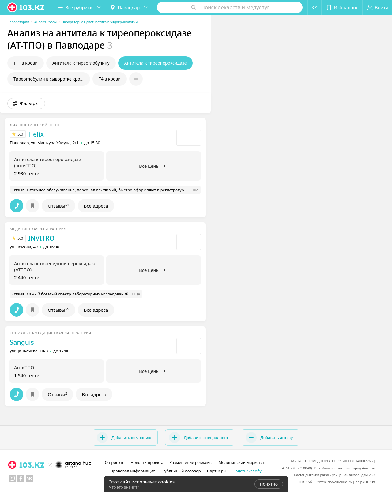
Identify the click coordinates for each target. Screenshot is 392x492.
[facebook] (20, 478)
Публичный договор (181, 471)
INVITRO (41, 238)
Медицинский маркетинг (243, 462)
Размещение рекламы (190, 462)
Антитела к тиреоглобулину (81, 63)
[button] (79, 7)
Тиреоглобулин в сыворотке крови (49, 79)
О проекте (114, 462)
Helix (36, 134)
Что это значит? (124, 487)
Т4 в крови (110, 79)
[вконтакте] (29, 478)
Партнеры (217, 471)
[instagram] (12, 478)
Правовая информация (132, 471)
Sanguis (22, 342)
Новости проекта (146, 462)
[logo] (26, 7)
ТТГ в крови (25, 63)
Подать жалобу (247, 471)
